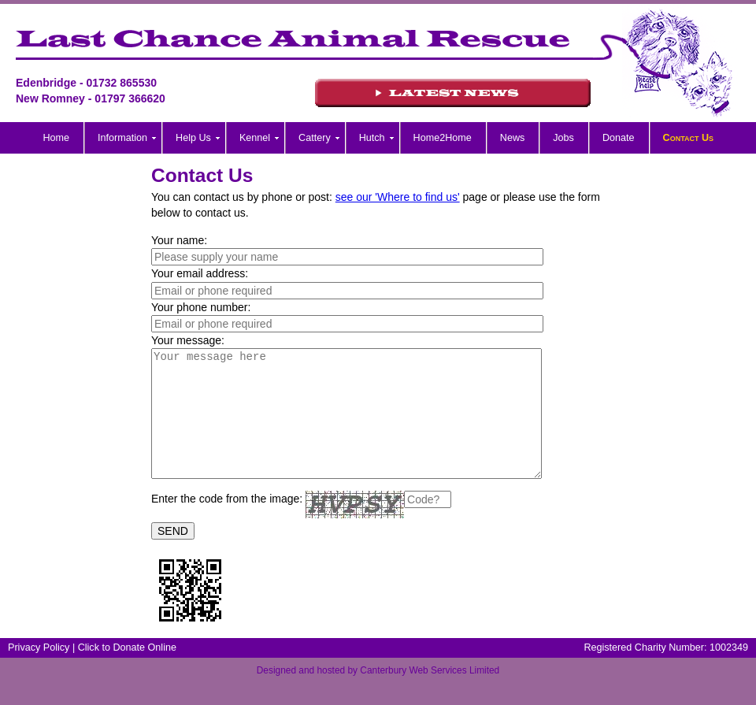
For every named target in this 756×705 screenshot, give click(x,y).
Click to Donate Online (127, 671)
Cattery (314, 137)
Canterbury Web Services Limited (429, 693)
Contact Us (688, 137)
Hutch (372, 137)
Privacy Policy (38, 671)
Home (56, 137)
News (512, 137)
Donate (618, 137)
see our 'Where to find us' (397, 197)
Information (122, 137)
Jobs (563, 137)
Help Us (193, 137)
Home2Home (442, 137)
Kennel (254, 137)
